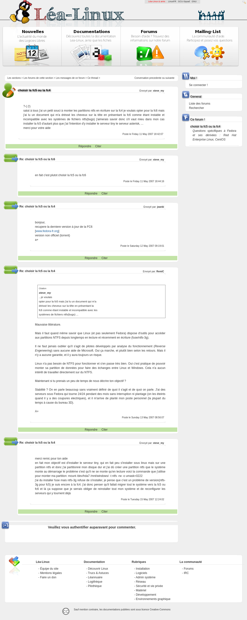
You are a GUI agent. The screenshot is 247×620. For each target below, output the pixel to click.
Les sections (14, 78)
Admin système (146, 577)
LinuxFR (172, 1)
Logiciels (141, 573)
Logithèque (95, 581)
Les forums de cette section (38, 78)
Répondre (84, 146)
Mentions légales (51, 573)
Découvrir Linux (98, 568)
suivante (169, 78)
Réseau (141, 581)
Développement (146, 594)
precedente (155, 78)
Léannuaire (95, 577)
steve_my (158, 90)
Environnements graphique (153, 599)
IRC (186, 573)
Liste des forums (199, 103)
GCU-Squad (184, 1)
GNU (194, 1)
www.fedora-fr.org (47, 231)
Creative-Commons (160, 609)
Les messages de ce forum (70, 78)
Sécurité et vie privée (149, 586)
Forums (189, 568)
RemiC (160, 271)
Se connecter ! (198, 85)
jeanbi (160, 207)
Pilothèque (95, 586)
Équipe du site (49, 568)
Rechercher (196, 108)
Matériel (141, 590)
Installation (143, 568)
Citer (98, 146)
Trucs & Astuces (98, 573)
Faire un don (48, 577)
